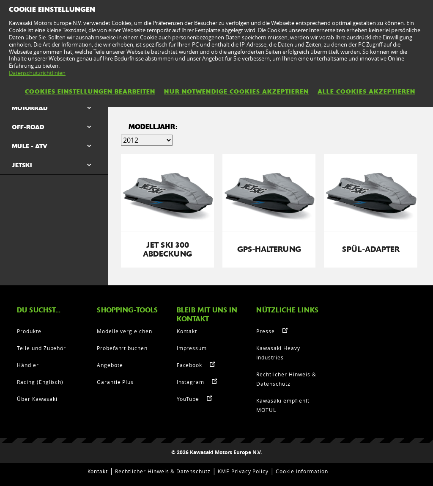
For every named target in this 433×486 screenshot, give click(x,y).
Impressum (192, 348)
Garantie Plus (115, 381)
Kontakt (187, 331)
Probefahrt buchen (122, 348)
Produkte (29, 331)
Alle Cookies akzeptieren (366, 91)
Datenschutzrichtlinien (37, 73)
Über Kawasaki (37, 398)
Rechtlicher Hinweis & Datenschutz (163, 471)
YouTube (188, 398)
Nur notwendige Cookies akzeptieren (236, 91)
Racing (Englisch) (40, 381)
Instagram (191, 381)
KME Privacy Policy (243, 471)
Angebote (110, 365)
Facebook (190, 365)
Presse (265, 331)
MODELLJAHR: (153, 126)
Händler (28, 365)
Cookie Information (302, 471)
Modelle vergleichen (124, 331)
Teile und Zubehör (41, 348)
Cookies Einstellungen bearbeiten (90, 91)
